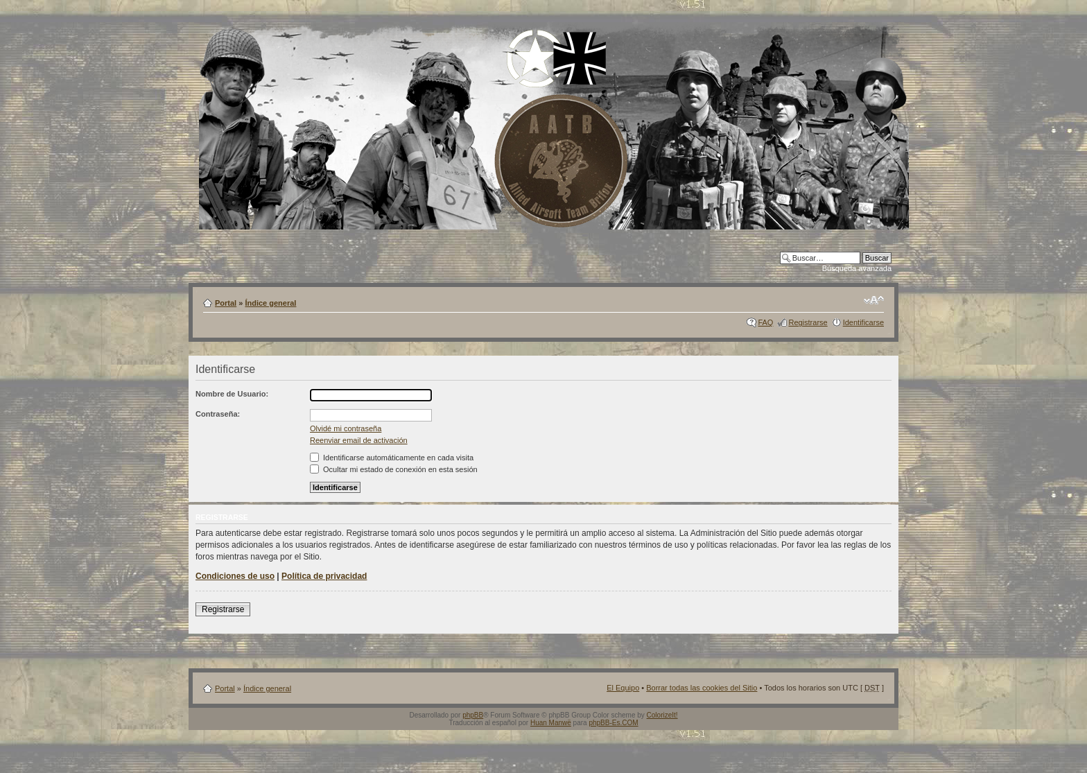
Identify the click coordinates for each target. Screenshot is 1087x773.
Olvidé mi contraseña (345, 428)
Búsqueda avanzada (857, 268)
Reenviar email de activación (359, 440)
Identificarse (863, 322)
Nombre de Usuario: (231, 394)
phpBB (472, 715)
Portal (225, 303)
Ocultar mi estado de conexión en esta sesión (394, 469)
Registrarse (807, 322)
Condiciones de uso (235, 576)
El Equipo (623, 688)
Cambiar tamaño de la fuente (874, 300)
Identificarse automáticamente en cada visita (391, 457)
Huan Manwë (550, 723)
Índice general (270, 303)
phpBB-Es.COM (613, 723)
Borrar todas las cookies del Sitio (701, 688)
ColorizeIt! (662, 715)
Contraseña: (217, 414)
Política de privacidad (324, 576)
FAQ (765, 322)
